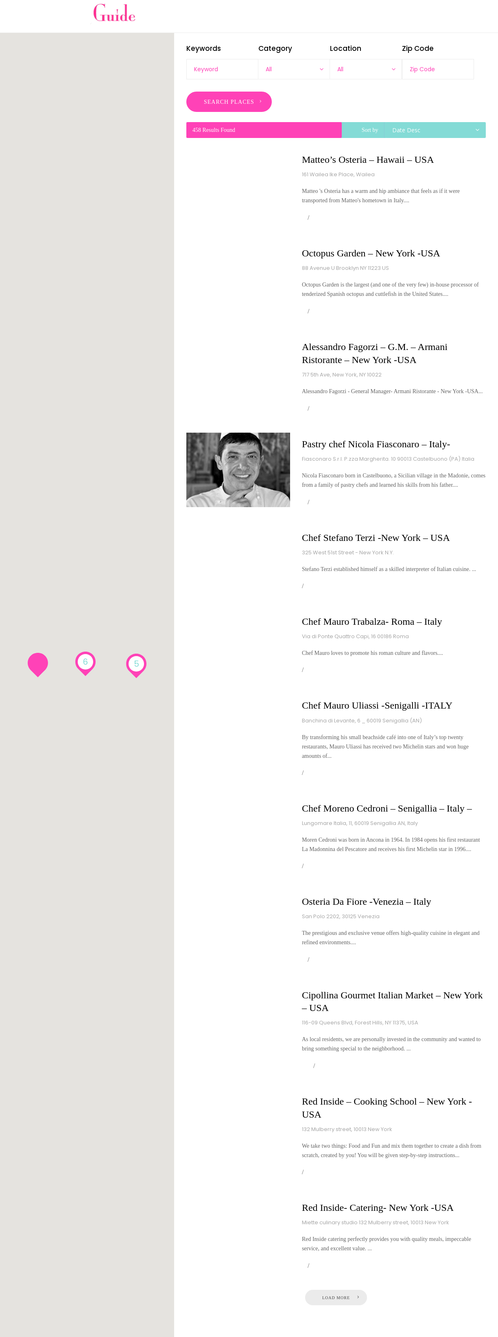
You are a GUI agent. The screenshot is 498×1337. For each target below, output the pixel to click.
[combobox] (294, 69)
